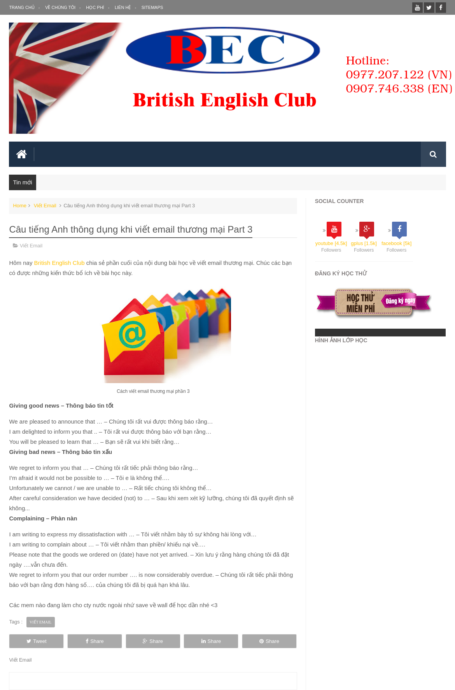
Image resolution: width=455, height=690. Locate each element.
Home (19, 205)
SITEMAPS (152, 7)
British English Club (60, 262)
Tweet (36, 641)
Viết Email (45, 205)
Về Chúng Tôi (60, 7)
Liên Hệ (123, 7)
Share (95, 641)
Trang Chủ (21, 7)
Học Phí (95, 7)
